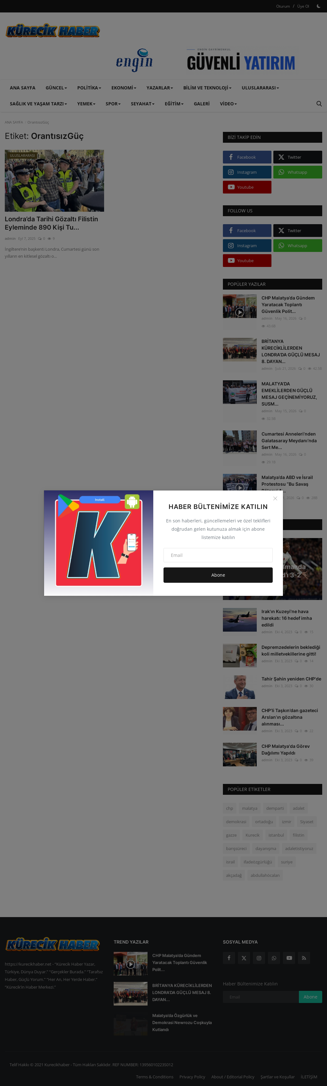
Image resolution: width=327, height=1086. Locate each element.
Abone (218, 575)
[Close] (275, 498)
